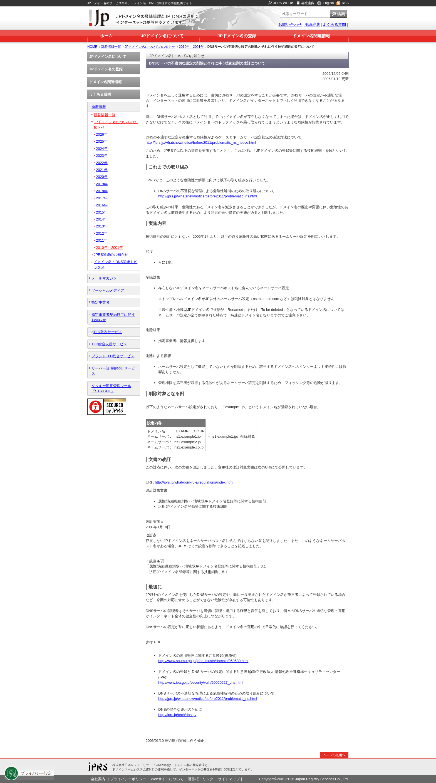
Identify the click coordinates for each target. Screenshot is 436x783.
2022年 (102, 163)
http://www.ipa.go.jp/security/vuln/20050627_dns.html (200, 682)
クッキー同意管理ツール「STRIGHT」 (111, 388)
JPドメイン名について (162, 35)
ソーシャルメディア (107, 290)
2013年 (102, 226)
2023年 (102, 155)
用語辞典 (312, 24)
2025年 (102, 141)
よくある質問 (334, 24)
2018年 (102, 191)
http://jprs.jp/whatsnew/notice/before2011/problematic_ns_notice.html (201, 142)
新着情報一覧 (111, 47)
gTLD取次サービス (106, 332)
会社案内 (307, 3)
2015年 (102, 212)
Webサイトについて (167, 779)
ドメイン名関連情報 (311, 35)
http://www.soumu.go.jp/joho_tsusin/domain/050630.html (203, 661)
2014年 (102, 219)
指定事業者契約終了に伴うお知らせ (113, 317)
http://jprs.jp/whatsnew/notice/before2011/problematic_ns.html (207, 196)
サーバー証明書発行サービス (113, 371)
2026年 (102, 134)
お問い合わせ (290, 24)
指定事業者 (100, 302)
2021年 (102, 170)
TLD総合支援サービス (109, 344)
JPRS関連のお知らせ (111, 254)
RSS (345, 3)
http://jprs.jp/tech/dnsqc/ (177, 715)
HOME (92, 47)
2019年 (102, 184)
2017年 (102, 198)
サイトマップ (229, 779)
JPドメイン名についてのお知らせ (150, 47)
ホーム (106, 35)
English (328, 3)
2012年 (102, 233)
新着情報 (98, 107)
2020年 (102, 177)
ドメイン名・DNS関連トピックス (115, 264)
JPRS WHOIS (283, 3)
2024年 (102, 149)
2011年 (102, 240)
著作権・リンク (200, 779)
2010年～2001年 (191, 47)
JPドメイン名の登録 (236, 35)
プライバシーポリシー (128, 779)
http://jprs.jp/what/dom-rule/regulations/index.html (194, 482)
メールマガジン (104, 278)
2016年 (102, 205)
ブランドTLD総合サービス (112, 356)
